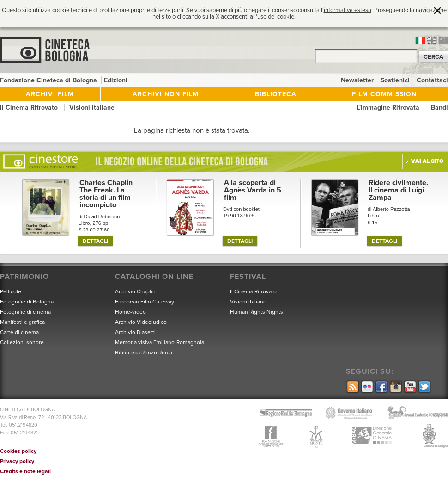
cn (443, 40)
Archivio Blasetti (135, 332)
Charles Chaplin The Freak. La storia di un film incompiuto (106, 194)
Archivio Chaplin (135, 291)
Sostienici (396, 80)
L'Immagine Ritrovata (389, 107)
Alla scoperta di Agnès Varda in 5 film (252, 190)
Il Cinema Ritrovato (30, 107)
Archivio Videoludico (141, 322)
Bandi (439, 107)
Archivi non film (166, 94)
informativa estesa (347, 10)
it (420, 40)
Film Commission (384, 94)
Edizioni (115, 80)
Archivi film (50, 94)
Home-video (130, 312)
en (431, 40)
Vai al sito (427, 161)
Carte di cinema (19, 332)
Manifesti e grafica (22, 322)
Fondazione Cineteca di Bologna (49, 80)
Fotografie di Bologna (27, 301)
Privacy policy (17, 461)
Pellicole (10, 291)
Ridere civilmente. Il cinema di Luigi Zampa (398, 190)
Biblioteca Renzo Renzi (143, 352)
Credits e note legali (25, 471)
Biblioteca (276, 94)
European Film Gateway (144, 301)
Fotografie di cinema (25, 312)
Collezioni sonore (22, 342)
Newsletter (358, 80)
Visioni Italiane (92, 107)
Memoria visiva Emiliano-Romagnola (159, 342)
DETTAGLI (95, 241)
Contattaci (432, 80)
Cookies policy (18, 451)
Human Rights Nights (256, 312)
